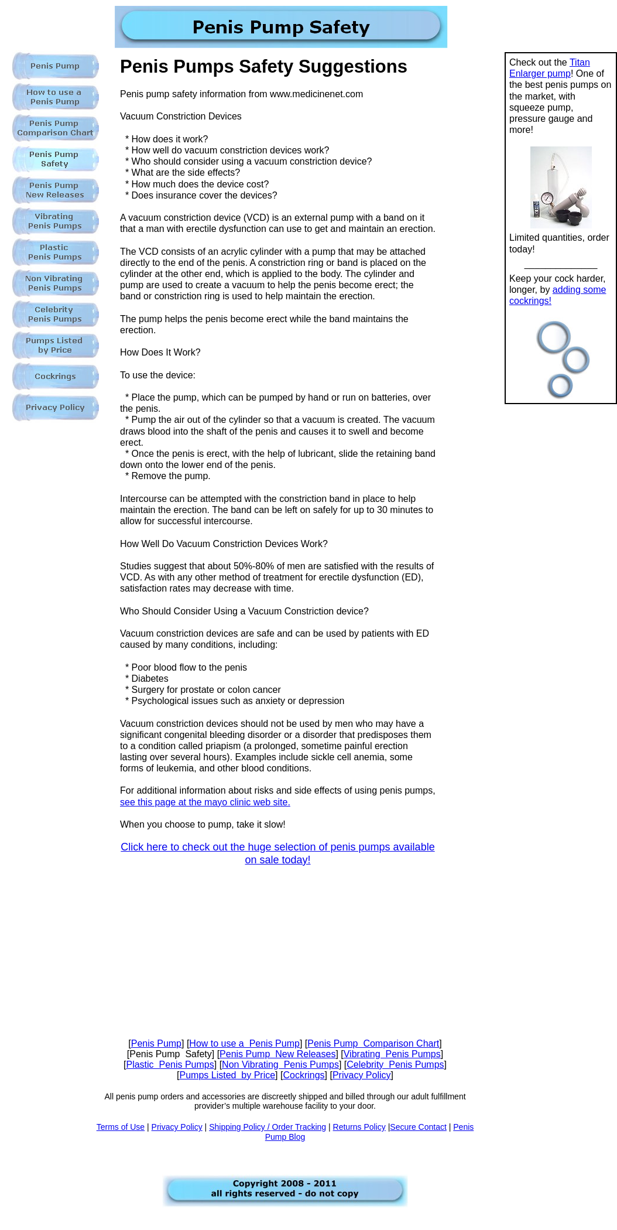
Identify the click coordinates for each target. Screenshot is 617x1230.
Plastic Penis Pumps (170, 1065)
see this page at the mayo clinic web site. (205, 802)
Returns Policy (359, 1127)
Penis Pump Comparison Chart (373, 1043)
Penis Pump (156, 1043)
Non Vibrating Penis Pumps (280, 1065)
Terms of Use (121, 1127)
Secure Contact (418, 1127)
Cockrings (303, 1075)
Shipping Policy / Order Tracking (267, 1127)
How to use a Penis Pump (244, 1043)
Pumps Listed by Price (227, 1075)
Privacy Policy (362, 1075)
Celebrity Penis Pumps (395, 1065)
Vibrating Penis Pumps (392, 1054)
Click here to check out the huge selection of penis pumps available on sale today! (277, 853)
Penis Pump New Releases (277, 1054)
